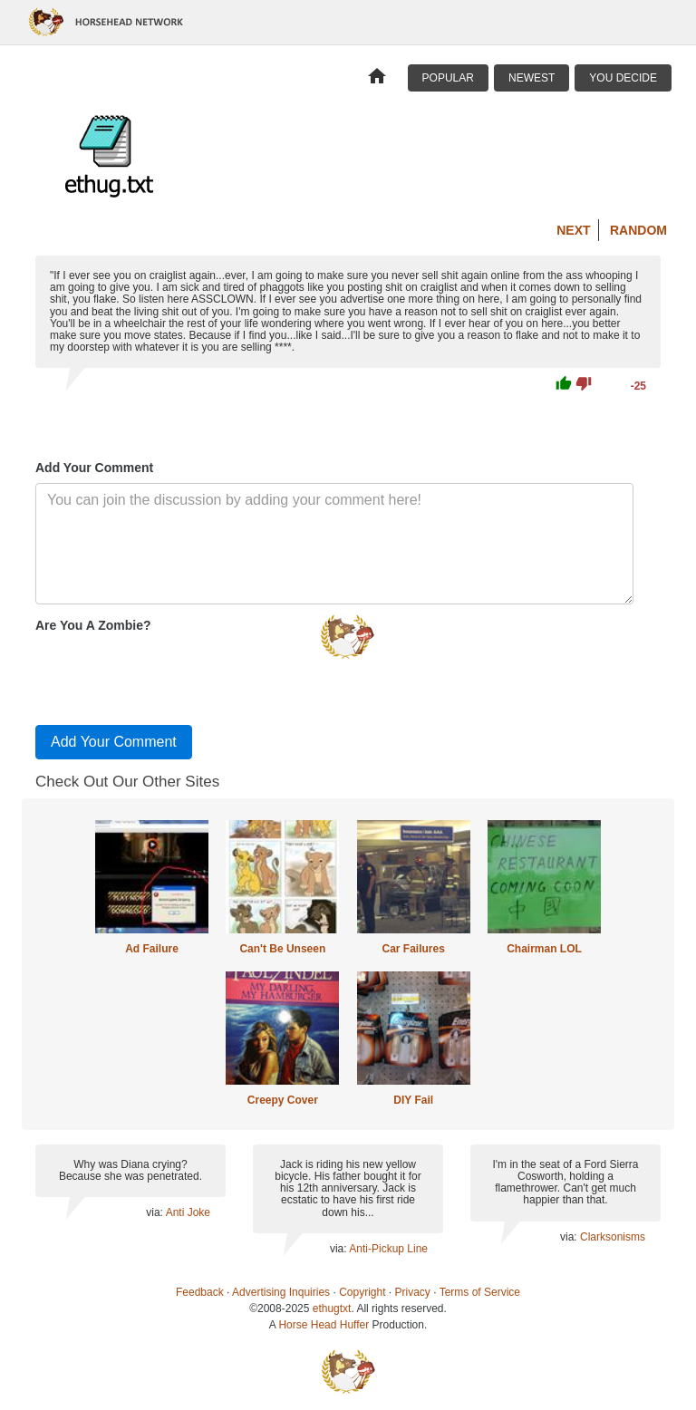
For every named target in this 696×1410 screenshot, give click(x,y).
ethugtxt (332, 1308)
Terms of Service (480, 1292)
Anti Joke (188, 1212)
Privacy (412, 1292)
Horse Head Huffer (323, 1324)
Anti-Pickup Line (388, 1248)
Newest (531, 78)
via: (155, 1212)
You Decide (623, 78)
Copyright (362, 1292)
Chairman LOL (544, 948)
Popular (448, 78)
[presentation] (173, 675)
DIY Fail (413, 1100)
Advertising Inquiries (281, 1292)
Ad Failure (152, 948)
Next (573, 230)
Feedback (200, 1292)
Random (638, 230)
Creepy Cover (282, 1100)
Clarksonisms (612, 1237)
